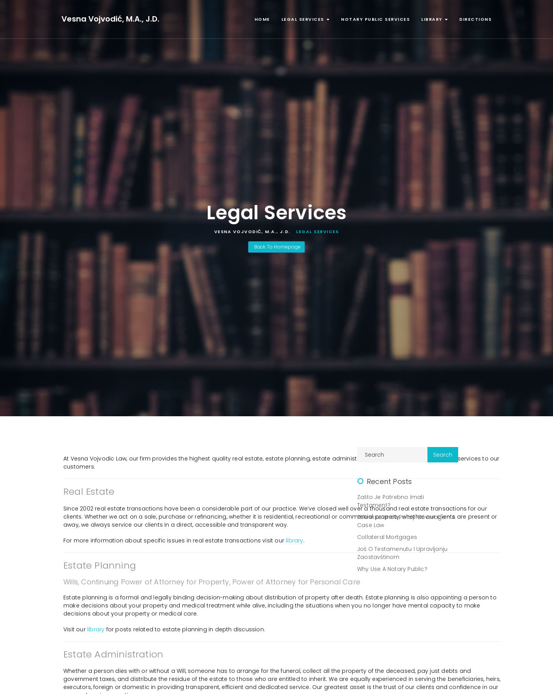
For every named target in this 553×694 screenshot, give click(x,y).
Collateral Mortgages (387, 537)
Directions (475, 19)
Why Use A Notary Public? (392, 569)
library (294, 540)
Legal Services (305, 19)
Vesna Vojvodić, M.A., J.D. (110, 18)
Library (434, 19)
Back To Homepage (276, 247)
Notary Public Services (375, 19)
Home (262, 19)
